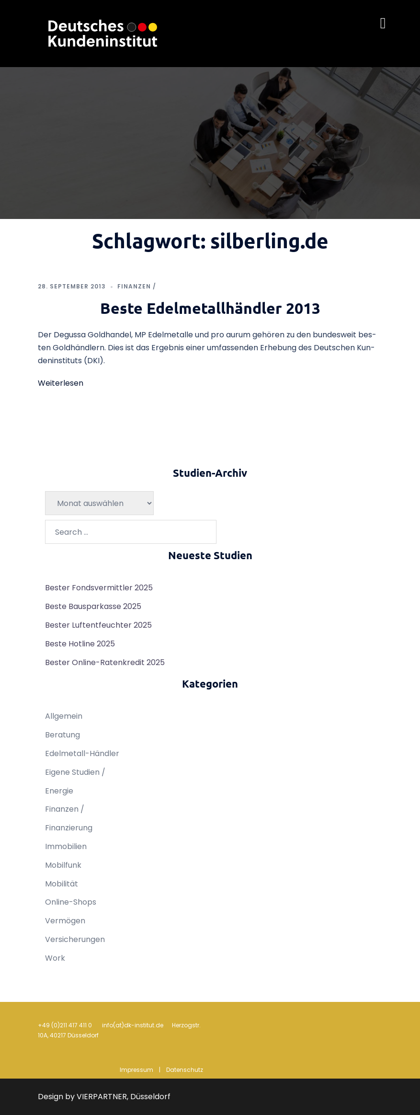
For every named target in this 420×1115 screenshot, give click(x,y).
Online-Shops (70, 902)
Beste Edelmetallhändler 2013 (210, 308)
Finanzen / (136, 286)
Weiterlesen (60, 383)
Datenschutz (184, 1070)
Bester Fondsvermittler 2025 (99, 587)
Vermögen (65, 920)
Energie (59, 790)
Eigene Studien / (75, 772)
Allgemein (63, 716)
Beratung (62, 734)
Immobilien (66, 846)
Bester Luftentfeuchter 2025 (98, 625)
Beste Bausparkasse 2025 (93, 606)
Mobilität (61, 883)
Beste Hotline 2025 (80, 643)
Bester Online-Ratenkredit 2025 (105, 662)
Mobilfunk (63, 865)
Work (55, 958)
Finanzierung (68, 827)
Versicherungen (75, 939)
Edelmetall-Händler (82, 753)
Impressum (136, 1070)
